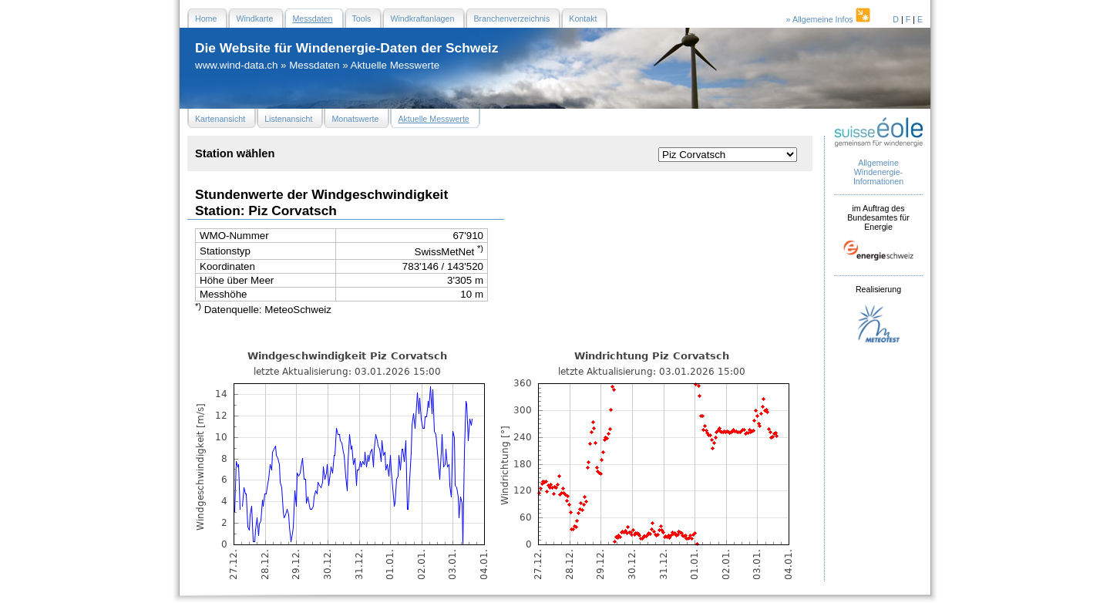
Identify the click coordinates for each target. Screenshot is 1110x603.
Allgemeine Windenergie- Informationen (878, 172)
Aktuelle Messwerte (395, 65)
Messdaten (314, 65)
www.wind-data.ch (236, 65)
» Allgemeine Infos (829, 19)
